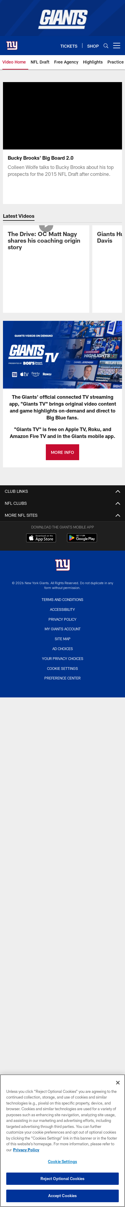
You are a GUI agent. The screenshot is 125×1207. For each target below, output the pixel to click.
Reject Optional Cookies (62, 1178)
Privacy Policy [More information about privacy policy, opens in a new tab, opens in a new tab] (26, 1149)
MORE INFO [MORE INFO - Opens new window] (62, 452)
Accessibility (62, 609)
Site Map (63, 639)
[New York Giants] (62, 565)
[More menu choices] (116, 45)
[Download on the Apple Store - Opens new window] (41, 539)
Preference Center (62, 678)
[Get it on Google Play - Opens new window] (82, 541)
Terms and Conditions (62, 599)
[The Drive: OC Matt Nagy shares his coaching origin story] (46, 241)
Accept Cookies (62, 1195)
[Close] (117, 1082)
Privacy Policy (62, 619)
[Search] (106, 46)
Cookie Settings (62, 668)
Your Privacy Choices (62, 658)
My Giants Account (63, 629)
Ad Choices (62, 648)
